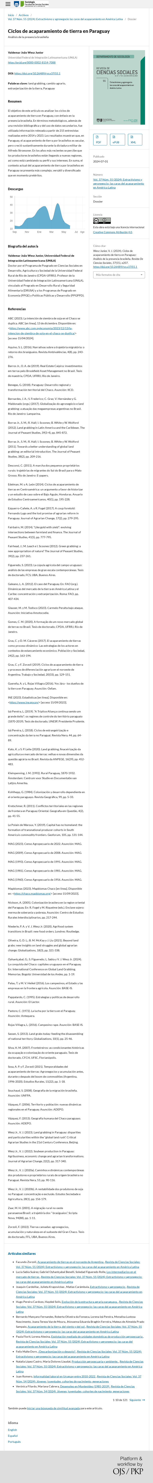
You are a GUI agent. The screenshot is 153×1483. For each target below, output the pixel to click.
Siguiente (135, 1400)
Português (14, 1441)
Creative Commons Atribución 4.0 (112, 232)
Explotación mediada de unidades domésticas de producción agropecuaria (97, 1336)
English (12, 1429)
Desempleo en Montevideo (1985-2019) (85, 1386)
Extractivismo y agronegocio (108, 1286)
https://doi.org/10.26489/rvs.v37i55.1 (37, 73)
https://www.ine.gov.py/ (24, 702)
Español (13, 1435)
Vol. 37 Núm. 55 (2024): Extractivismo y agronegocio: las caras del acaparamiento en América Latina (65, 19)
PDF (98, 142)
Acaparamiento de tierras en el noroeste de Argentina (70, 1262)
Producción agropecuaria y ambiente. (95, 1361)
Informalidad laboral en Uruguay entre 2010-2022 (64, 1376)
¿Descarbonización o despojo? (57, 1351)
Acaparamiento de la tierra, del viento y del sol (56, 1326)
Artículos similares (22, 1253)
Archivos (24, 15)
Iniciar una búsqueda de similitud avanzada (53, 1408)
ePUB (116, 142)
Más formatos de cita (108, 274)
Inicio (11, 15)
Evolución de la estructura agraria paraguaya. (90, 1301)
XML (133, 142)
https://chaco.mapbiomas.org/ (32, 893)
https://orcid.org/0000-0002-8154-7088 (32, 62)
